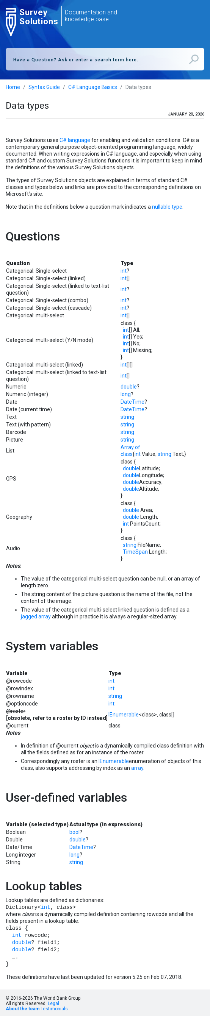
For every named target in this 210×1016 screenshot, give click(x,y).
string (127, 417)
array (137, 768)
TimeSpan (135, 552)
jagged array (36, 616)
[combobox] (105, 59)
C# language (75, 140)
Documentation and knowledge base (91, 16)
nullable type (167, 207)
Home (13, 87)
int (124, 271)
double (129, 387)
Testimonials (54, 1008)
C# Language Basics (92, 87)
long (126, 394)
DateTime (132, 402)
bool (74, 832)
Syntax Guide (44, 87)
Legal (53, 1003)
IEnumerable (123, 715)
